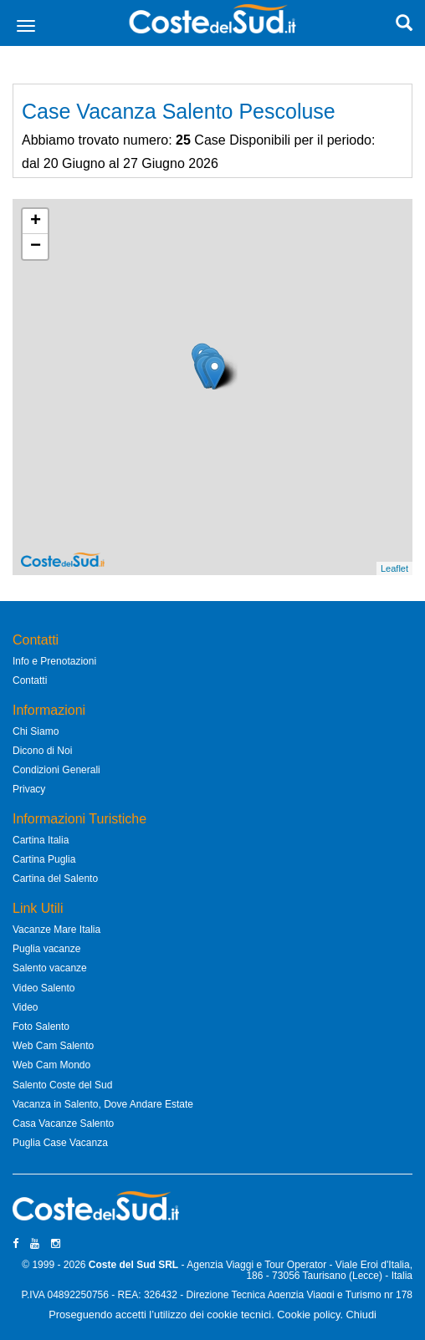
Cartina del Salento (55, 878)
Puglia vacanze (46, 949)
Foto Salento (41, 1026)
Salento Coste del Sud (62, 1085)
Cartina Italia (41, 840)
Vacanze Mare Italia (56, 929)
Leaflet (394, 568)
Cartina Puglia (44, 859)
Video (25, 1007)
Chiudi (361, 1314)
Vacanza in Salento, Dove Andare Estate (103, 1104)
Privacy (29, 789)
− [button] (35, 246)
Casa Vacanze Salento (63, 1123)
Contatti (30, 680)
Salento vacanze (50, 968)
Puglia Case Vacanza (60, 1143)
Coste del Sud (122, 1265)
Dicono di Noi (42, 751)
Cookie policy (308, 1314)
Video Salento (44, 988)
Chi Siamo (36, 731)
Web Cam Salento (53, 1046)
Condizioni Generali (56, 770)
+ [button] (35, 221)
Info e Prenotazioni (54, 661)
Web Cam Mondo (51, 1065)
